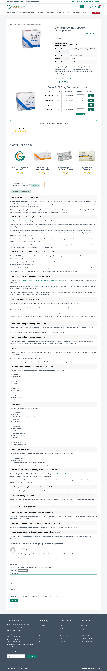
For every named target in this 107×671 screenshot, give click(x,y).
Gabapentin (66, 79)
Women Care (76, 12)
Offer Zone (96, 12)
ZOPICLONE (50, 12)
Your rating (14, 570)
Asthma (41, 639)
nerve (63, 262)
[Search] (82, 6)
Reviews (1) (25, 191)
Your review (15, 573)
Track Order (96, 2)
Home (11, 24)
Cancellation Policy (87, 642)
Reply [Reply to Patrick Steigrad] (20, 557)
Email (12, 590)
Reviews (62, 642)
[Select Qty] (80, 95)
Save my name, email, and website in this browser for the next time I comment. (40, 596)
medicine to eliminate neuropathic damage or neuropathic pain (41, 280)
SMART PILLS (40, 12)
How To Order (64, 635)
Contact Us (63, 629)
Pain (15, 24)
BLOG (85, 12)
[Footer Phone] (22, 627)
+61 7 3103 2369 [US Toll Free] (77, 2)
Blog (40, 642)
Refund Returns (85, 635)
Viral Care (42, 635)
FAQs (61, 632)
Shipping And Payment (88, 632)
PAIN (68, 12)
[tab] (16, 191)
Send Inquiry (80, 114)
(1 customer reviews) (61, 34)
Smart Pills (42, 629)
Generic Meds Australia (22, 668)
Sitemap (62, 639)
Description (16, 191)
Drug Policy (84, 629)
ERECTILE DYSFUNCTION (27, 12)
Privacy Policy (85, 625)
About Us (62, 625)
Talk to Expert (91, 34)
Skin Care (41, 632)
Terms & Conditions (87, 639)
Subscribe (31, 656)
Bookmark (87, 2)
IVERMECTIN (60, 12)
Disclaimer (84, 645)
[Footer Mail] (22, 624)
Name (12, 583)
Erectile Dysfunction (45, 625)
